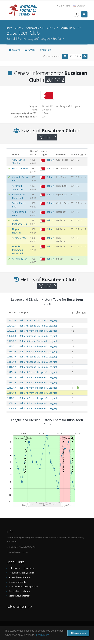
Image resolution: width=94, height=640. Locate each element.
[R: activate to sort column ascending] (72, 312)
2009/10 (11, 403)
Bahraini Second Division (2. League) (38, 320)
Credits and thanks (17, 582)
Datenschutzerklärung (19, 591)
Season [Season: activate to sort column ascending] (11, 312)
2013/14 (11, 382)
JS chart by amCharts (23, 438)
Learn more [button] (42, 635)
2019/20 (11, 351)
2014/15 (11, 377)
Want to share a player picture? (23, 586)
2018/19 (11, 356)
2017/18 (11, 361)
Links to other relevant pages (22, 568)
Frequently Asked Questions (22, 572)
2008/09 (11, 408)
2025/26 (11, 320)
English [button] (79, 5)
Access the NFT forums (19, 577)
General (14, 50)
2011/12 (11, 392)
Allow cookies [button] (78, 633)
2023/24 (11, 330)
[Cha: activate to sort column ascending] (78, 312)
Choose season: (51, 56)
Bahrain (50, 159)
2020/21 (11, 346)
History (45, 50)
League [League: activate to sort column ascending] (23, 312)
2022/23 (11, 335)
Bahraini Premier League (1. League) (38, 330)
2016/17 (11, 366)
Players (30, 50)
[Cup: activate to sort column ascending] (84, 312)
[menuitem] (45, 504)
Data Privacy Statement (19, 595)
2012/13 (11, 387)
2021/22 (11, 341)
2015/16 (11, 372)
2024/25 (11, 325)
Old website (63, 5)
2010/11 (11, 398)
